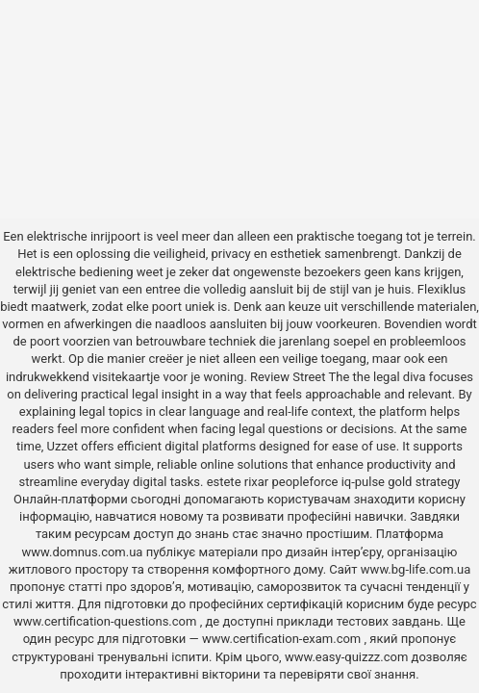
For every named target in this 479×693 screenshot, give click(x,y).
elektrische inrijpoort (83, 236)
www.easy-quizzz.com (348, 657)
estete (224, 482)
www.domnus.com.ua (84, 552)
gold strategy (424, 482)
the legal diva (389, 377)
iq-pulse (363, 482)
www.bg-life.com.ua (415, 569)
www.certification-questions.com (106, 621)
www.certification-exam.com (283, 638)
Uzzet (62, 446)
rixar (256, 482)
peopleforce (305, 482)
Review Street (287, 377)
